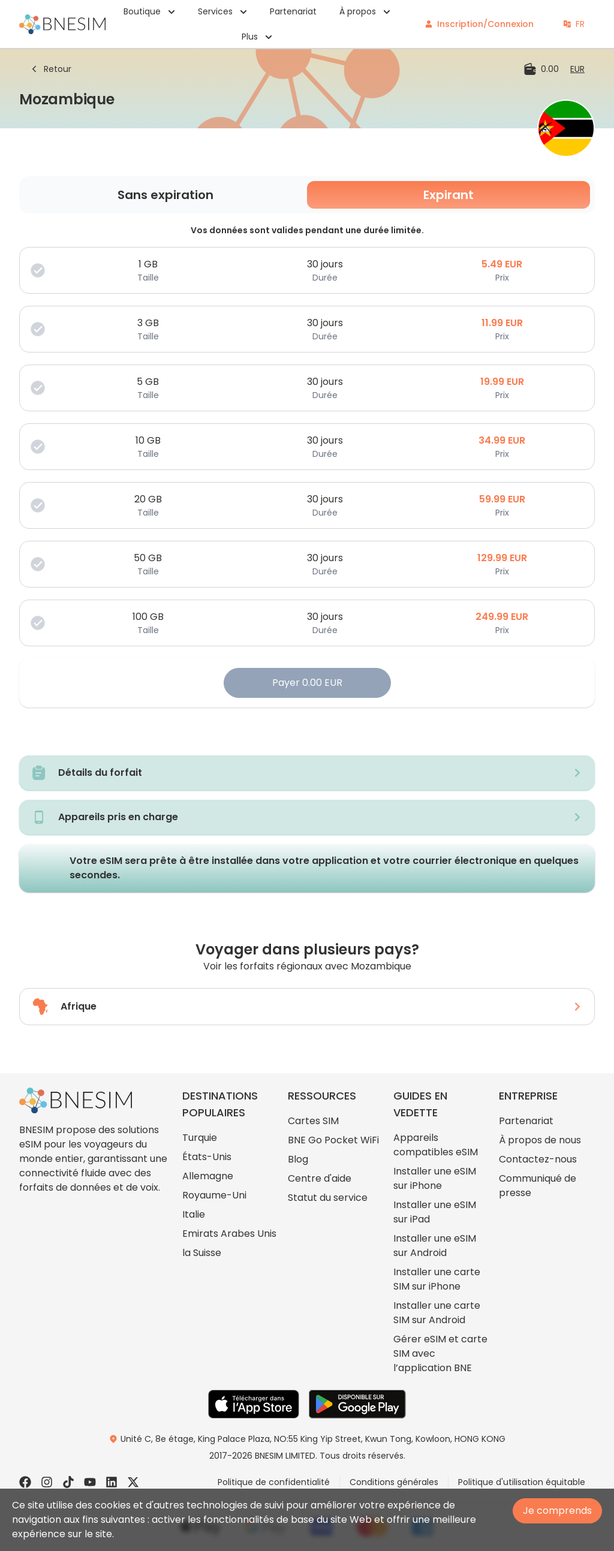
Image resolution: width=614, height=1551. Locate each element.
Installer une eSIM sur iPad (434, 1212)
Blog (298, 1159)
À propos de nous (540, 1140)
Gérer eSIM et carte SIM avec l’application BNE (440, 1353)
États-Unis (206, 1157)
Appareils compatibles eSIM (435, 1145)
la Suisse (201, 1253)
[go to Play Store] (357, 1404)
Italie (193, 1214)
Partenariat (293, 11)
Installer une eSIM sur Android (434, 1245)
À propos (364, 11)
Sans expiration (165, 194)
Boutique (149, 11)
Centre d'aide (319, 1178)
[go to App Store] (253, 1404)
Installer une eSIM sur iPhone (434, 1178)
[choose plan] (307, 270)
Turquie (199, 1138)
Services (222, 11)
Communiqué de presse (537, 1185)
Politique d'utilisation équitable (521, 1482)
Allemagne (207, 1176)
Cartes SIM (313, 1121)
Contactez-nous (538, 1159)
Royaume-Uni (214, 1195)
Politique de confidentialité (274, 1482)
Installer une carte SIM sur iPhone (436, 1279)
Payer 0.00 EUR (307, 682)
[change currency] (577, 69)
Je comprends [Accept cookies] (557, 1510)
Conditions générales (394, 1482)
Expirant (448, 194)
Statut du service (328, 1197)
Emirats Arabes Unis (229, 1233)
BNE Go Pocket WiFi (333, 1140)
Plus (257, 37)
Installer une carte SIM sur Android (436, 1313)
